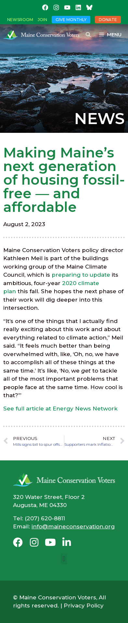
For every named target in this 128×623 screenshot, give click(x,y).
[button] (64, 559)
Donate (108, 19)
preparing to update (81, 274)
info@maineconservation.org (73, 526)
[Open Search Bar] (88, 34)
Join (42, 19)
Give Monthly (71, 19)
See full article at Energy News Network (60, 408)
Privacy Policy (84, 605)
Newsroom (20, 19)
